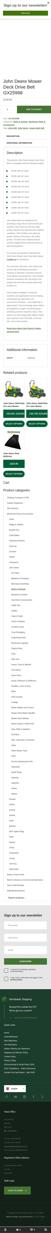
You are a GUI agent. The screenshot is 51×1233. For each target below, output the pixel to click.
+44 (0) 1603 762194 (12, 1142)
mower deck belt (36, 128)
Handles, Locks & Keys (21, 686)
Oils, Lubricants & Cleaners (22, 740)
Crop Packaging (18, 632)
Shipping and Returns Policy (16, 1052)
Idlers (13, 691)
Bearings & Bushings (20, 584)
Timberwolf (13, 853)
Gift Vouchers (12, 508)
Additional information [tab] (19, 143)
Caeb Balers (14, 535)
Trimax (12, 858)
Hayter (12, 557)
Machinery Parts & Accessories (20, 514)
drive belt (12, 128)
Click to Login (17, 1190)
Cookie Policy (10, 1056)
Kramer (12, 810)
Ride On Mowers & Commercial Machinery (25, 880)
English (12, 1088)
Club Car (13, 546)
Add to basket (34, 109)
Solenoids (15, 767)
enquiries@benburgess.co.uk (15, 1146)
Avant (11, 519)
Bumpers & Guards (19, 594)
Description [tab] (13, 136)
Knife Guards (16, 697)
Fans (13, 654)
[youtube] (15, 1096)
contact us (11, 259)
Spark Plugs (16, 772)
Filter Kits (15, 659)
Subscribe (26, 961)
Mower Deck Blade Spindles (23, 713)
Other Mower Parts (19, 751)
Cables (14, 611)
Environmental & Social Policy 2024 (19, 1064)
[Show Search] (45, 1229)
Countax (12, 551)
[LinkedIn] (24, 1096)
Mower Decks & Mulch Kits (22, 724)
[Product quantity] (8, 109)
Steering (14, 778)
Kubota (12, 815)
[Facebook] (33, 1096)
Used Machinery (11, 1037)
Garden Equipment (15, 503)
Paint (13, 756)
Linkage (14, 702)
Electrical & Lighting (19, 643)
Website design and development (19, 1217)
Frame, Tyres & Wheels (21, 664)
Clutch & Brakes (18, 621)
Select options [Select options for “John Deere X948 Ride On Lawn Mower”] (37, 424)
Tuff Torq (12, 864)
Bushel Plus (14, 530)
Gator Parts (16, 675)
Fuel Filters (16, 670)
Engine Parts (16, 648)
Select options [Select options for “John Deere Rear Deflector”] (14, 474)
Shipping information (23, 1018)
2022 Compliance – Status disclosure (19, 1068)
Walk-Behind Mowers (16, 891)
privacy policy (16, 980)
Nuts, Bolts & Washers (20, 729)
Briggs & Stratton (16, 524)
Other (13, 745)
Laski (11, 821)
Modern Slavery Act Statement (17, 1048)
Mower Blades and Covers (22, 707)
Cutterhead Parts (18, 637)
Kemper (12, 799)
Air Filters (15, 573)
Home (6, 1033)
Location (10, 1131)
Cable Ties (15, 605)
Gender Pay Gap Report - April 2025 (19, 1072)
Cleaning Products (17, 541)
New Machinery (10, 1041)
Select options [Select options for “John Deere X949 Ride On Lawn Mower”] (14, 424)
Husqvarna (13, 562)
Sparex (12, 842)
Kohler (12, 804)
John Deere (23, 128)
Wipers (14, 794)
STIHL (12, 848)
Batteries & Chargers (20, 578)
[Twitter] (42, 1096)
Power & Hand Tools (15, 874)
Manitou (12, 826)
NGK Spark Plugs (16, 831)
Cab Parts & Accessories (21, 600)
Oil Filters (15, 734)
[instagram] (6, 1096)
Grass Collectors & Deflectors (23, 681)
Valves (14, 788)
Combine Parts (17, 627)
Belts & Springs (20, 122)
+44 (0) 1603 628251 (12, 1139)
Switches (15, 783)
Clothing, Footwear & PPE (18, 498)
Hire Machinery (10, 1045)
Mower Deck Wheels (20, 718)
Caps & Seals (17, 616)
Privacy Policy (10, 1060)
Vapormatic (14, 869)
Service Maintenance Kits (22, 761)
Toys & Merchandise (15, 885)
